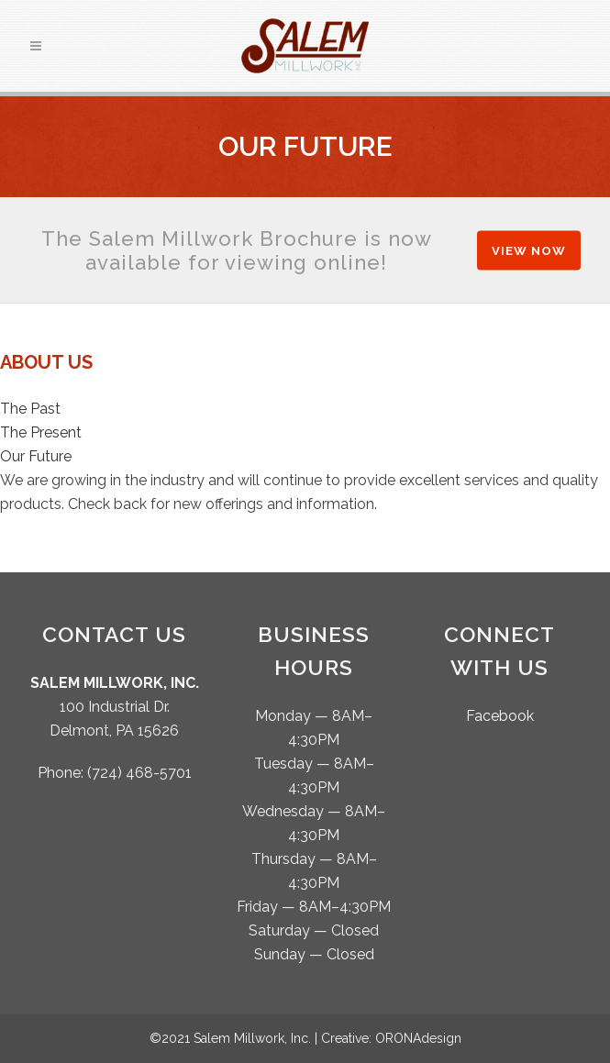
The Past (30, 408)
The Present (41, 432)
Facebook (500, 716)
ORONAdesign (418, 1038)
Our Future (36, 456)
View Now (529, 250)
